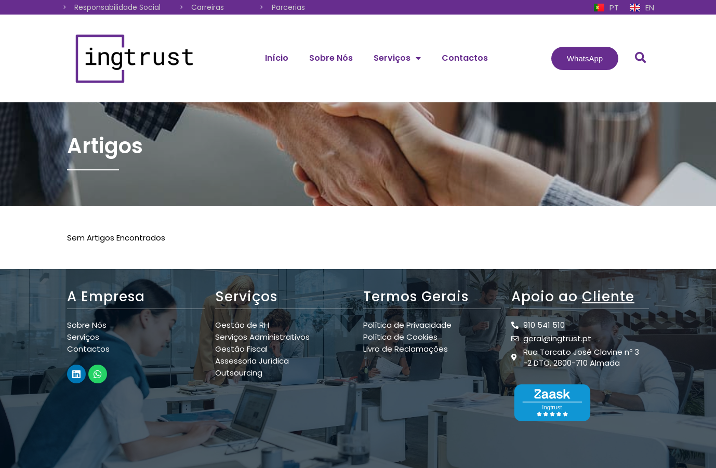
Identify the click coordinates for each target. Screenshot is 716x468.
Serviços (397, 58)
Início (276, 58)
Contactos (465, 58)
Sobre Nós (331, 58)
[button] (584, 58)
